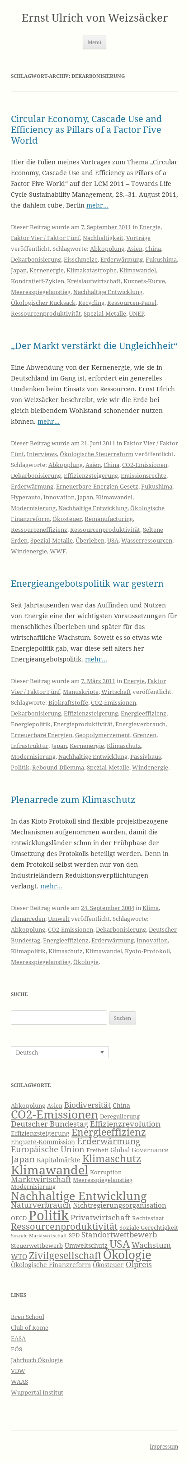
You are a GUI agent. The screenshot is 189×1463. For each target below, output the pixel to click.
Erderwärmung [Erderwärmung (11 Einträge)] (108, 1141)
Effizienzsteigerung (91, 475)
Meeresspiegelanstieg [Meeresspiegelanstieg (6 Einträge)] (102, 1180)
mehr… (97, 205)
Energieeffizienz (143, 713)
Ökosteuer (67, 519)
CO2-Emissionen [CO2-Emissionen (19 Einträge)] (54, 1114)
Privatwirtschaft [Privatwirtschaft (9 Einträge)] (100, 1217)
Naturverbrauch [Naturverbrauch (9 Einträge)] (41, 1205)
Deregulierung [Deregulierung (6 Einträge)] (120, 1116)
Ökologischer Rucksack (43, 303)
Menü (94, 42)
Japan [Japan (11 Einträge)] (23, 1159)
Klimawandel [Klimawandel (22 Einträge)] (49, 1169)
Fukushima (161, 259)
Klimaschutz (124, 746)
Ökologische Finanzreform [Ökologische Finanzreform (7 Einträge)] (51, 1264)
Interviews (42, 454)
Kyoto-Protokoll (147, 951)
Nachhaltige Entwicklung (107, 292)
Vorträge (138, 238)
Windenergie (29, 551)
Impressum (164, 1446)
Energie (150, 227)
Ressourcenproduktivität (46, 313)
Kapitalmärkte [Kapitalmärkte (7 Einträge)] (58, 1159)
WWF (58, 551)
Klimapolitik (28, 951)
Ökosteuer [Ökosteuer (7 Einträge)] (108, 1264)
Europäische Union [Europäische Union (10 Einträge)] (48, 1149)
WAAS (19, 1381)
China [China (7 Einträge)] (121, 1105)
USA (112, 540)
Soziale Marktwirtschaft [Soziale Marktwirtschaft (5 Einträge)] (39, 1235)
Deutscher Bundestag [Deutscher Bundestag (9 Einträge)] (49, 1124)
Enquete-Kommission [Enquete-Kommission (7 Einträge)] (43, 1141)
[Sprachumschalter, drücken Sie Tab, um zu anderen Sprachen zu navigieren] (60, 1052)
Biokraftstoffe (68, 702)
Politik (20, 767)
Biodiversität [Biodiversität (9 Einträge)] (87, 1105)
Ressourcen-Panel (131, 303)
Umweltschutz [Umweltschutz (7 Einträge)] (86, 1245)
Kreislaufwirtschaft (94, 281)
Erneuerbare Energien (41, 735)
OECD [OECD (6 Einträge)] (19, 1218)
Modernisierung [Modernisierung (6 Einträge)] (33, 1187)
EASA (18, 1338)
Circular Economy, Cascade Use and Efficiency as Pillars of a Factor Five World (86, 129)
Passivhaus (145, 756)
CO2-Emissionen (144, 465)
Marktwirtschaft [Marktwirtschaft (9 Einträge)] (41, 1179)
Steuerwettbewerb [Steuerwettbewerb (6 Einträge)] (37, 1246)
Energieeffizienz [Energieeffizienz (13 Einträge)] (108, 1132)
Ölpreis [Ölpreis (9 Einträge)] (139, 1264)
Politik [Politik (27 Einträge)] (48, 1215)
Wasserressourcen (146, 540)
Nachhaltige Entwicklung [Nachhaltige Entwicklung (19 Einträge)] (78, 1195)
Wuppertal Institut (37, 1392)
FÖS (16, 1349)
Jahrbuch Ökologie (37, 1360)
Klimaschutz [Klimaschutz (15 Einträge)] (111, 1158)
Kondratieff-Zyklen (37, 281)
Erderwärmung (121, 259)
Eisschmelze (81, 259)
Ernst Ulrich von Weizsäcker (95, 18)
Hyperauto (26, 497)
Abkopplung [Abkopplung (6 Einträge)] (28, 1106)
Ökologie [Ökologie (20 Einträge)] (127, 1255)
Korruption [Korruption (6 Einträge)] (106, 1172)
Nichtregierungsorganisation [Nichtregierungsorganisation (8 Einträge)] (119, 1205)
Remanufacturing (109, 519)
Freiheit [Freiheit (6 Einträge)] (97, 1150)
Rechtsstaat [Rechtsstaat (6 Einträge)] (148, 1218)
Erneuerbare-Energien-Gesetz (97, 486)
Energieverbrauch (140, 724)
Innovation (59, 497)
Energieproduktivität (83, 724)
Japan (19, 270)
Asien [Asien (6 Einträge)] (54, 1106)
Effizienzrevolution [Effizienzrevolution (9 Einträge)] (125, 1124)
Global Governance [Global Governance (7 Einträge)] (139, 1150)
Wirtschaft (116, 692)
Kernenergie (46, 270)
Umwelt (59, 919)
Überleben (90, 540)
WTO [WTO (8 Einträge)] (19, 1256)
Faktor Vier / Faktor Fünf (45, 238)
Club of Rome (29, 1327)
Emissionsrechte (143, 475)
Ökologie (86, 962)
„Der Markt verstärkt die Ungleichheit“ (94, 346)
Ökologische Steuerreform (96, 454)
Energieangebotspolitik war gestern (87, 583)
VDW (18, 1371)
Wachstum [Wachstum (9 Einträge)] (151, 1245)
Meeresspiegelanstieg (41, 292)
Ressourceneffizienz (39, 529)
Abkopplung (107, 249)
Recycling (91, 303)
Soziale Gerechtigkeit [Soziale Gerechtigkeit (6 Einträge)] (148, 1228)
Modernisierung (33, 508)
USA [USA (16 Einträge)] (119, 1244)
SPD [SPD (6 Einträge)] (74, 1235)
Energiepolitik (31, 724)
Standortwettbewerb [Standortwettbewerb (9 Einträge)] (119, 1234)
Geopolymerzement (102, 735)
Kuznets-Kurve (144, 281)
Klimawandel (137, 270)
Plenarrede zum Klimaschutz (73, 799)
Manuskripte (81, 692)
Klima (150, 908)
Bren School (27, 1317)
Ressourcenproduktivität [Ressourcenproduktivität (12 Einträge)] (64, 1226)
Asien (134, 249)
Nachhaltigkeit (103, 238)
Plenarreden (28, 919)
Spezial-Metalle (105, 313)
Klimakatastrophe (91, 270)
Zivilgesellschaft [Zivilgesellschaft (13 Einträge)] (65, 1255)
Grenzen (144, 735)
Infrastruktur (29, 746)
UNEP (136, 313)
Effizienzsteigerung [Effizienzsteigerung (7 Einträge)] (40, 1133)
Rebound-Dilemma (58, 767)
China (153, 249)
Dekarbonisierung (36, 259)
